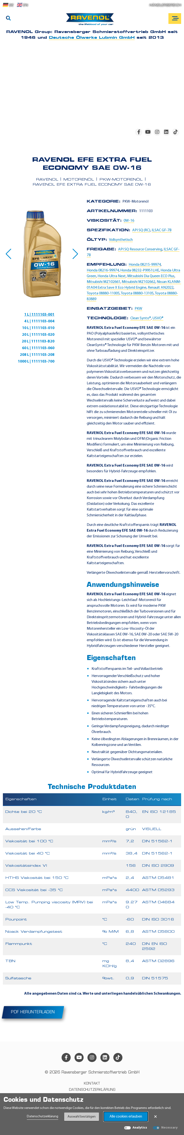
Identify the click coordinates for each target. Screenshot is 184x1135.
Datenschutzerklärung (42, 1116)
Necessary (169, 1127)
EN (22, 5)
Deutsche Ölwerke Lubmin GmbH (92, 38)
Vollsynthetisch (121, 240)
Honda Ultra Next (112, 276)
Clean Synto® (140, 318)
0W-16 (129, 221)
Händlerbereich (165, 5)
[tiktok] (175, 132)
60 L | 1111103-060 (38, 348)
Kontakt (92, 1083)
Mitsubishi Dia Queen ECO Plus (150, 276)
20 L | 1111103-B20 (38, 341)
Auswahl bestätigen (82, 1116)
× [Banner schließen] (155, 1116)
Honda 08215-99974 (145, 265)
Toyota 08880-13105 (137, 293)
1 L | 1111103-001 (39, 315)
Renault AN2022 (160, 288)
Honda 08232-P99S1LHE (139, 270)
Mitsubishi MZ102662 (138, 282)
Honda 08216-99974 (103, 270)
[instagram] (157, 132)
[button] (8, 254)
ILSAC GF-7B (162, 230)
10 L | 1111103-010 (38, 328)
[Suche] (8, 18)
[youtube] (147, 132)
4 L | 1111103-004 (39, 321)
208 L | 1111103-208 (37, 355)
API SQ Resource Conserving (140, 249)
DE (8, 5)
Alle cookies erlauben (125, 1116)
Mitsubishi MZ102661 (103, 282)
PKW (138, 309)
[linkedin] (166, 132)
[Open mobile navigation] (174, 18)
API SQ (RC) (141, 230)
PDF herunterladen (33, 1012)
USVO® (157, 318)
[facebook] (138, 132)
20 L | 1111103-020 (38, 335)
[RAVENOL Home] (91, 21)
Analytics (139, 1127)
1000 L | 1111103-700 (36, 362)
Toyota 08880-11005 (103, 293)
